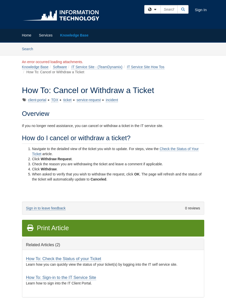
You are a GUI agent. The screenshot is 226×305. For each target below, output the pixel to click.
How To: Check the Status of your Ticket (63, 258)
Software (60, 67)
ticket (67, 100)
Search (29, 48)
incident (112, 100)
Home (26, 35)
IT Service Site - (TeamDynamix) (96, 67)
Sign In (201, 10)
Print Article (47, 227)
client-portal (37, 100)
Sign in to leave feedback (46, 208)
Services (46, 35)
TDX (54, 100)
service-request (89, 100)
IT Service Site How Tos (145, 67)
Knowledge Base (74, 35)
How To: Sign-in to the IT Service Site (61, 277)
